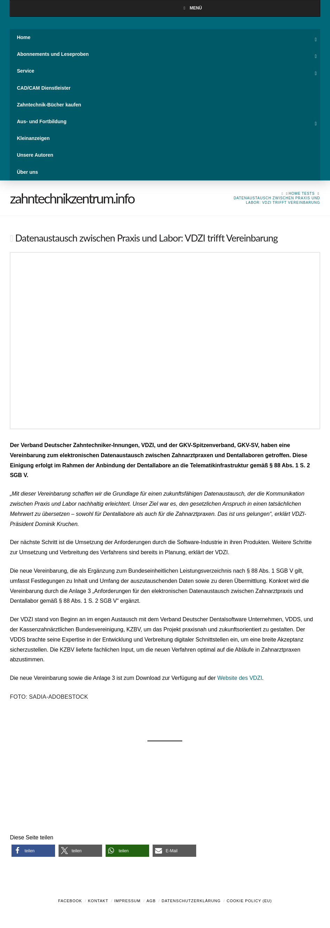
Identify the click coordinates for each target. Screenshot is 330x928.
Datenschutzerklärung (191, 901)
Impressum (127, 901)
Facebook (70, 901)
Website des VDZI (239, 678)
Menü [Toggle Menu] (192, 8)
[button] (33, 851)
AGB (150, 901)
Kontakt (98, 901)
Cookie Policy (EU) (249, 901)
